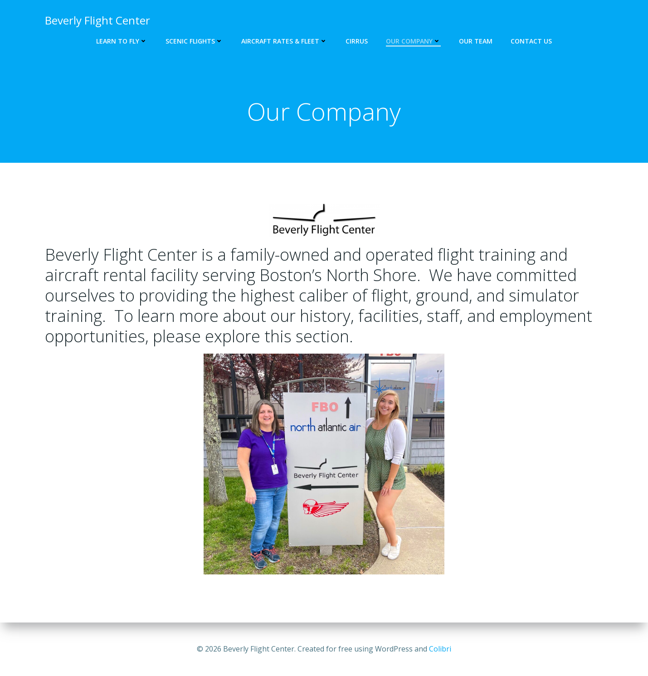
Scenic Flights (194, 41)
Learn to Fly (121, 41)
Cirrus (357, 41)
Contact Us (531, 41)
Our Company (413, 41)
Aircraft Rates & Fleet (284, 41)
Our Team (475, 41)
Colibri (440, 649)
